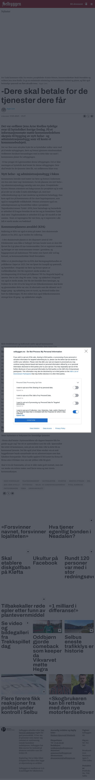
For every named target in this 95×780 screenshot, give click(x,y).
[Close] (87, 352)
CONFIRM (31, 420)
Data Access (47, 428)
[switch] (76, 387)
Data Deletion (34, 428)
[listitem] (47, 382)
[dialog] (47, 390)
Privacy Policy (60, 428)
